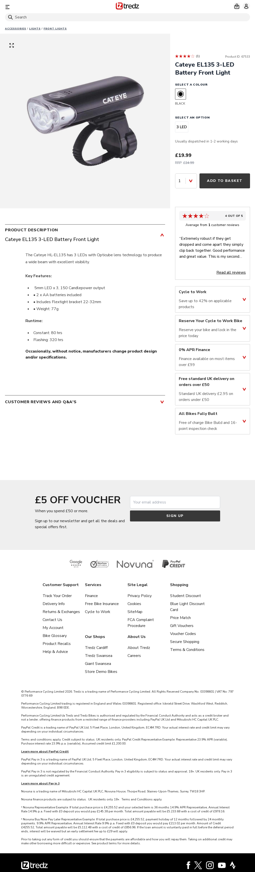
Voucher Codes (183, 633)
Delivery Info (54, 604)
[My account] (246, 6)
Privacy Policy (140, 596)
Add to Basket (224, 180)
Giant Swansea (98, 663)
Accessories (15, 28)
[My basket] (237, 6)
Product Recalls (57, 643)
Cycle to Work (97, 612)
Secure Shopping (184, 641)
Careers (134, 655)
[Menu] (45, 6)
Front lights (55, 28)
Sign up (175, 515)
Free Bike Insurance (102, 604)
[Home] (127, 6)
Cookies (134, 604)
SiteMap (135, 612)
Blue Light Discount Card (187, 607)
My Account (53, 627)
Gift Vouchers (181, 625)
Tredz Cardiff (96, 647)
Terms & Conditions (187, 649)
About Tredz (139, 647)
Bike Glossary (55, 635)
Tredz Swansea (98, 655)
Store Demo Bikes (101, 671)
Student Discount (185, 596)
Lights (35, 28)
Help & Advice (55, 651)
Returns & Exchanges (61, 612)
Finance (91, 596)
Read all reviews (231, 272)
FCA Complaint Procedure (141, 622)
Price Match (180, 618)
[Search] (127, 17)
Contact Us (52, 620)
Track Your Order (57, 596)
